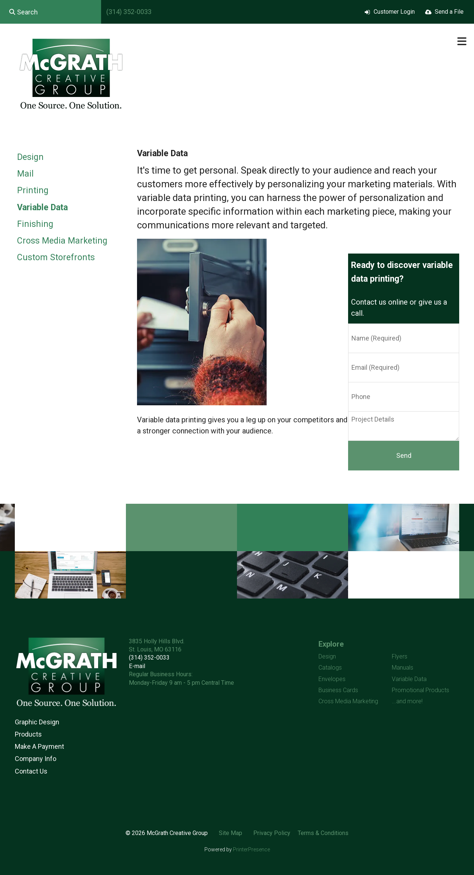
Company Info (35, 758)
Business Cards (338, 690)
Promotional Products (420, 690)
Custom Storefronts (56, 257)
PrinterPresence (251, 849)
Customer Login (394, 11)
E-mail (137, 666)
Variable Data (42, 207)
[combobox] (50, 12)
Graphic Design (37, 722)
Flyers (399, 656)
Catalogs (330, 667)
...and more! (407, 701)
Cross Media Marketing (62, 241)
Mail (25, 174)
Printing (33, 190)
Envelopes (332, 679)
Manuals (402, 667)
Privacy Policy (271, 833)
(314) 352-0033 (128, 12)
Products (28, 734)
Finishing (35, 224)
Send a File (449, 11)
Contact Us (31, 771)
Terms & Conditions (323, 833)
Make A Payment (39, 746)
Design (30, 157)
